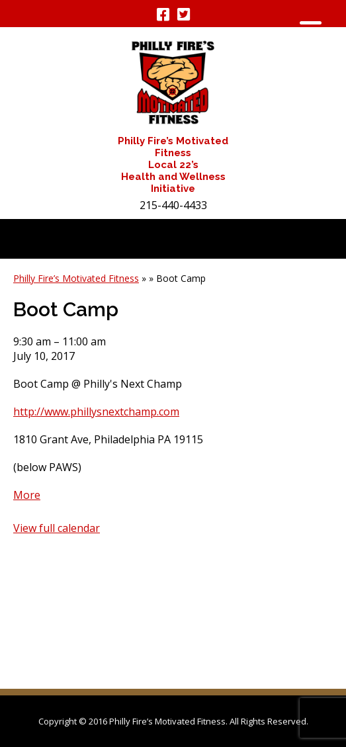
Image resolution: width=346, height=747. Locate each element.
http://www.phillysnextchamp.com (96, 411)
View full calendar (56, 528)
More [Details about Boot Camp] (26, 495)
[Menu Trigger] (310, 28)
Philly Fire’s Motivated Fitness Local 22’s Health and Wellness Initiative (173, 165)
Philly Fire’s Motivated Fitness (76, 278)
